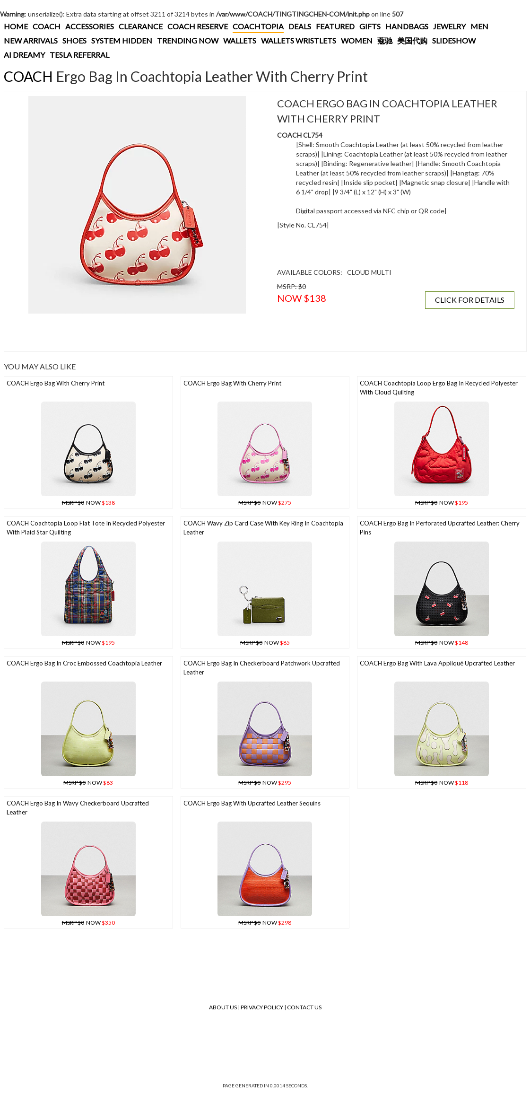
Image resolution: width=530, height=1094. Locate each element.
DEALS (299, 26)
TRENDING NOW (187, 40)
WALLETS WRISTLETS (298, 40)
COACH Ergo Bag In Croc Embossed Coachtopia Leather (84, 663)
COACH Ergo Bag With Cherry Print (55, 383)
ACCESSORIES (89, 26)
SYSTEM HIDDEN (121, 40)
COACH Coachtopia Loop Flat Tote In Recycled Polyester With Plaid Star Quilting (86, 527)
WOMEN (357, 40)
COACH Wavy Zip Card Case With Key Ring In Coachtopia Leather (263, 527)
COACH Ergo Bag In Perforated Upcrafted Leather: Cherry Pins (440, 527)
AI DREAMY (24, 54)
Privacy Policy (262, 1007)
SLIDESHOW (454, 40)
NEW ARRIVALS (31, 40)
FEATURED (335, 26)
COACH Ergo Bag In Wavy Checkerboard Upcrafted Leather (78, 807)
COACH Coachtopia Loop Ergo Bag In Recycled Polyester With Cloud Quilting (439, 387)
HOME (16, 26)
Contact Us (304, 1007)
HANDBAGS (406, 26)
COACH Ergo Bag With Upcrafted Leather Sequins (252, 803)
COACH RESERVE (197, 26)
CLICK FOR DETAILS (469, 299)
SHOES (74, 40)
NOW (88, 502)
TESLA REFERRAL (79, 54)
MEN (479, 26)
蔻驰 (384, 40)
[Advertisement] (137, 332)
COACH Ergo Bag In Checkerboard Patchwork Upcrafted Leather (261, 667)
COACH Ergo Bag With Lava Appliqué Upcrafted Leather (437, 663)
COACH (47, 26)
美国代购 (412, 40)
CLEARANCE (141, 26)
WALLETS (239, 40)
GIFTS (370, 26)
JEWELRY (449, 26)
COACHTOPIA (258, 26)
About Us (223, 1007)
